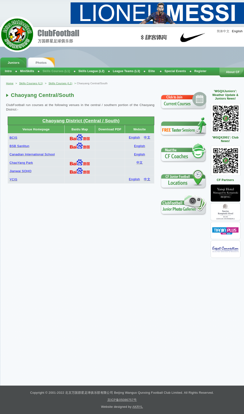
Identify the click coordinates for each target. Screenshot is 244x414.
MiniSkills (27, 71)
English (237, 31)
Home (10, 83)
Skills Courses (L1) (31, 83)
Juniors (14, 62)
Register (200, 71)
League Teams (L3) (126, 71)
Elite (151, 71)
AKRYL (137, 407)
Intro (8, 71)
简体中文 (223, 31)
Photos (41, 62)
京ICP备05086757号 (122, 400)
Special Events (175, 71)
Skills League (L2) (91, 71)
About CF (232, 72)
